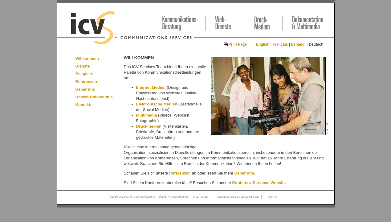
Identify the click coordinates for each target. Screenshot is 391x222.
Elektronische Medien (156, 104)
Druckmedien (148, 126)
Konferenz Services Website (259, 182)
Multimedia (146, 115)
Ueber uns (85, 89)
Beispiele (84, 74)
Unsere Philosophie (94, 97)
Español (298, 44)
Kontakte (84, 104)
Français (280, 44)
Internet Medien (151, 87)
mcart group (201, 196)
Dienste (82, 66)
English (262, 44)
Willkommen (87, 58)
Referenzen (86, 81)
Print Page (238, 44)
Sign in (272, 196)
